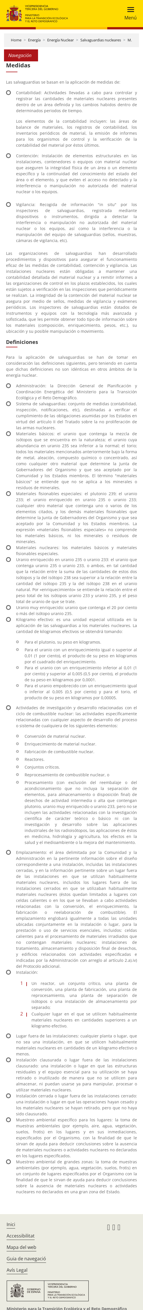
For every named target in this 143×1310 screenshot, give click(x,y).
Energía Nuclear (60, 40)
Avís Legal (17, 1270)
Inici (11, 1224)
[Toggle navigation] (129, 13)
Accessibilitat (21, 1236)
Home (16, 40)
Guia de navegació (26, 1258)
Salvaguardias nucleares (100, 40)
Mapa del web (21, 1247)
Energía (34, 40)
